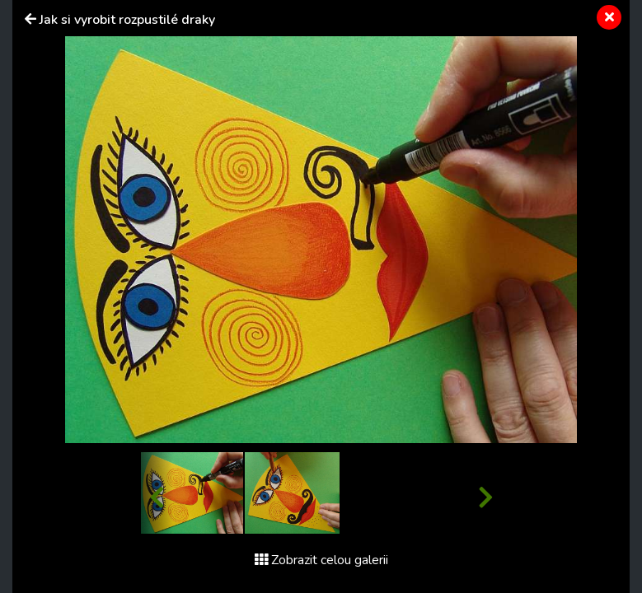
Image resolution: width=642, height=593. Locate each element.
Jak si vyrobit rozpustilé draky (127, 20)
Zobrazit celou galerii (321, 560)
